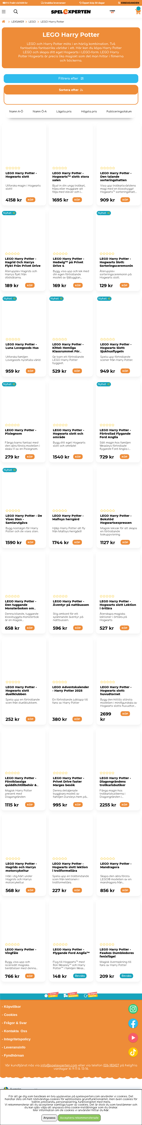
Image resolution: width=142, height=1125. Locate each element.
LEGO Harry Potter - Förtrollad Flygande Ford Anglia (115, 433)
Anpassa (49, 1117)
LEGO (32, 22)
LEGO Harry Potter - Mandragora (115, 865)
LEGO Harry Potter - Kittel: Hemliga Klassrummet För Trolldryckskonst (68, 350)
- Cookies (9, 1015)
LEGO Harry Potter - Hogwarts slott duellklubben (21, 690)
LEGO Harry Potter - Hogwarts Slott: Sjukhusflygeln (115, 348)
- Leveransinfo (14, 1047)
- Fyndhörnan (13, 1055)
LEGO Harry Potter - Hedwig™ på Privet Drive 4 (68, 262)
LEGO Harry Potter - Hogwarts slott (21, 174)
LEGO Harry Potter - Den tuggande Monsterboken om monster (20, 607)
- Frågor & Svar (14, 1023)
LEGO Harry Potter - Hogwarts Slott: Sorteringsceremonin (116, 262)
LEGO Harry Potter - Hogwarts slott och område (68, 433)
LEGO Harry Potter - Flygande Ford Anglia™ (71, 951)
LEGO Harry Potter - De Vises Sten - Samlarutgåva (24, 519)
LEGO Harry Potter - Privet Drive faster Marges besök (68, 781)
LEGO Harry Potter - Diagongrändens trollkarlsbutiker (115, 781)
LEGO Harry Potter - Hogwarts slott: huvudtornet (115, 690)
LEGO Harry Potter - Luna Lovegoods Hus (22, 346)
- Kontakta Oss (14, 1031)
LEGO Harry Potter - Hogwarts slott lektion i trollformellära (70, 867)
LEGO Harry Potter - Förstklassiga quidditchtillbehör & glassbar (21, 783)
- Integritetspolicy (16, 1039)
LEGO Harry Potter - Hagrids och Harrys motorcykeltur (21, 867)
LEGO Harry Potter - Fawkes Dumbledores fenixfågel (117, 953)
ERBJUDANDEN (130, 2)
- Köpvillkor (11, 1007)
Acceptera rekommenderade (79, 1117)
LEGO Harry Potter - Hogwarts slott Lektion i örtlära (118, 605)
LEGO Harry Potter (52, 22)
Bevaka (80, 976)
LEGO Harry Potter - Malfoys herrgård (68, 517)
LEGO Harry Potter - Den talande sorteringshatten (115, 176)
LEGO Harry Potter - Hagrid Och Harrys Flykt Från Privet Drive (22, 262)
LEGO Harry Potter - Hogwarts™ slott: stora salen (70, 176)
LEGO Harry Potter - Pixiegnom (20, 431)
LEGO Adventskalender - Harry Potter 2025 (70, 688)
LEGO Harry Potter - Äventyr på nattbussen (71, 603)
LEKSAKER (17, 22)
